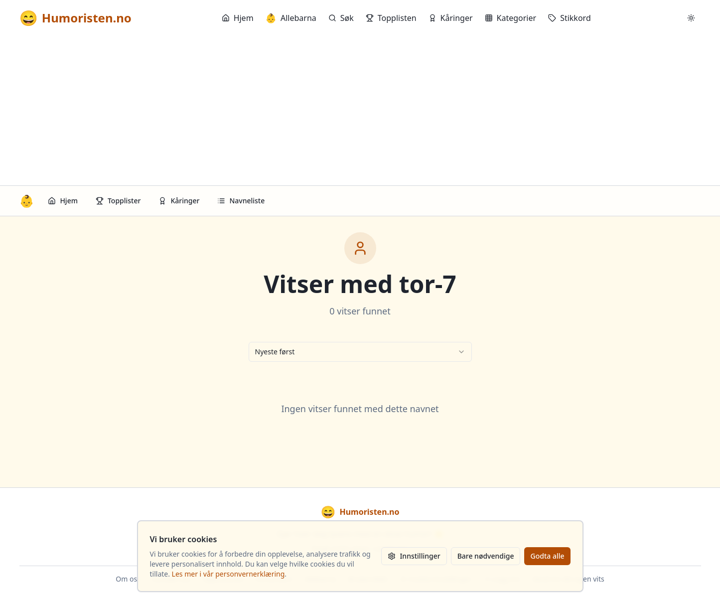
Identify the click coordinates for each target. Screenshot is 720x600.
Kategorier (511, 17)
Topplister (118, 200)
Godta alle (547, 556)
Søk (341, 17)
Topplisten (391, 17)
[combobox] (360, 352)
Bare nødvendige (485, 556)
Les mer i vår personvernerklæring (228, 574)
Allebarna (291, 18)
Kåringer (451, 17)
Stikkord (569, 17)
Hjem (238, 17)
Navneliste (241, 200)
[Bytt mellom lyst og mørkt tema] (691, 18)
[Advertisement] (360, 110)
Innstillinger (414, 556)
